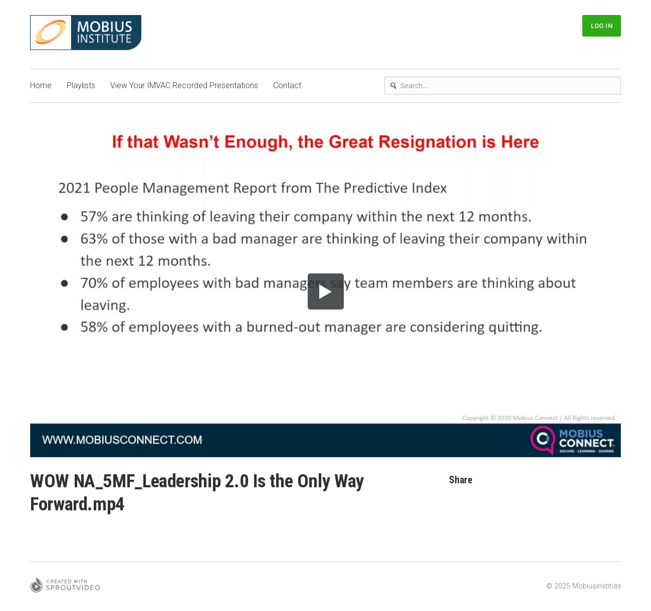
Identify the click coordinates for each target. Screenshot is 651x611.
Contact (287, 85)
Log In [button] (601, 26)
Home (41, 85)
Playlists (81, 85)
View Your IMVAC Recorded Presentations (184, 85)
